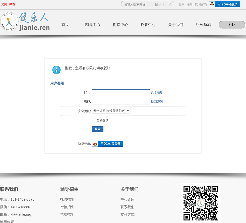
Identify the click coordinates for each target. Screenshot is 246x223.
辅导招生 (69, 189)
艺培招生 (67, 214)
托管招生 (67, 199)
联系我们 (9, 189)
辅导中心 (92, 24)
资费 (4, 4)
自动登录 (100, 120)
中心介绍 (127, 199)
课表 (12, 4)
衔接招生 (67, 207)
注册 (190, 4)
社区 (232, 24)
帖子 (158, 4)
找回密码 (201, 4)
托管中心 (148, 24)
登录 (182, 4)
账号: (87, 92)
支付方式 (127, 214)
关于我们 (175, 24)
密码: (87, 101)
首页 (65, 24)
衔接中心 (120, 24)
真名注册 (157, 92)
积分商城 (203, 24)
